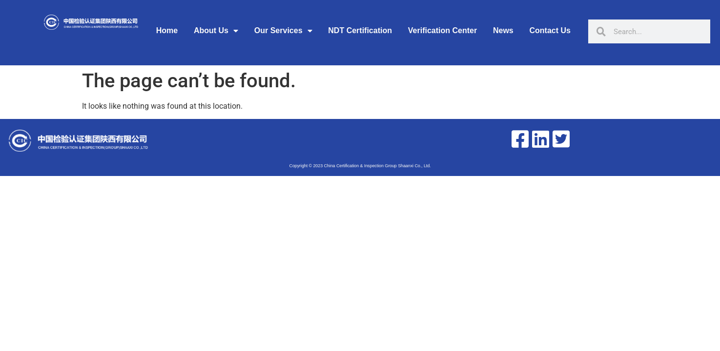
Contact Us (550, 30)
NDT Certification (360, 30)
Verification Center (442, 30)
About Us (216, 30)
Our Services (283, 30)
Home (167, 30)
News (503, 30)
